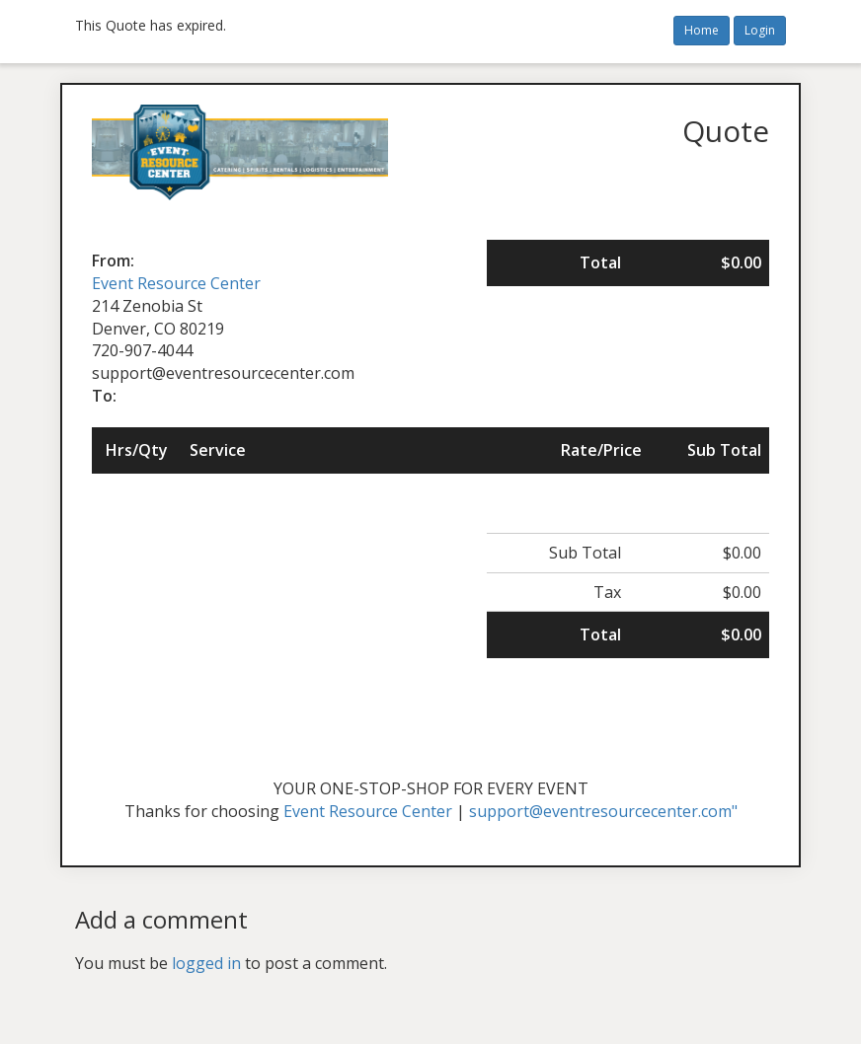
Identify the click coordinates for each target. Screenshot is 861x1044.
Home (701, 30)
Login (759, 30)
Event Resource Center (176, 283)
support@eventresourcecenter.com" (603, 811)
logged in (206, 963)
